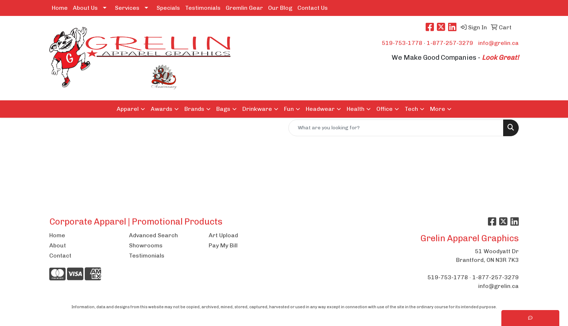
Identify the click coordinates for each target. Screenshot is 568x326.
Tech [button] (411, 108)
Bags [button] (223, 108)
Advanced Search (153, 235)
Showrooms (146, 245)
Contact (60, 255)
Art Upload (223, 235)
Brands (194, 108)
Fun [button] (289, 108)
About (57, 245)
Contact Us (312, 7)
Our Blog (280, 7)
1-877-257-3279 (450, 42)
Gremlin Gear (244, 7)
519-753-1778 (402, 42)
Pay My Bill (223, 245)
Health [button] (355, 108)
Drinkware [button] (257, 108)
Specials (168, 7)
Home (60, 7)
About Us (85, 7)
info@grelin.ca (498, 42)
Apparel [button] (128, 108)
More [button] (437, 108)
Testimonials (203, 7)
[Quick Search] (396, 128)
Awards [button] (161, 108)
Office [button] (384, 108)
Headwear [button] (320, 108)
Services (127, 7)
